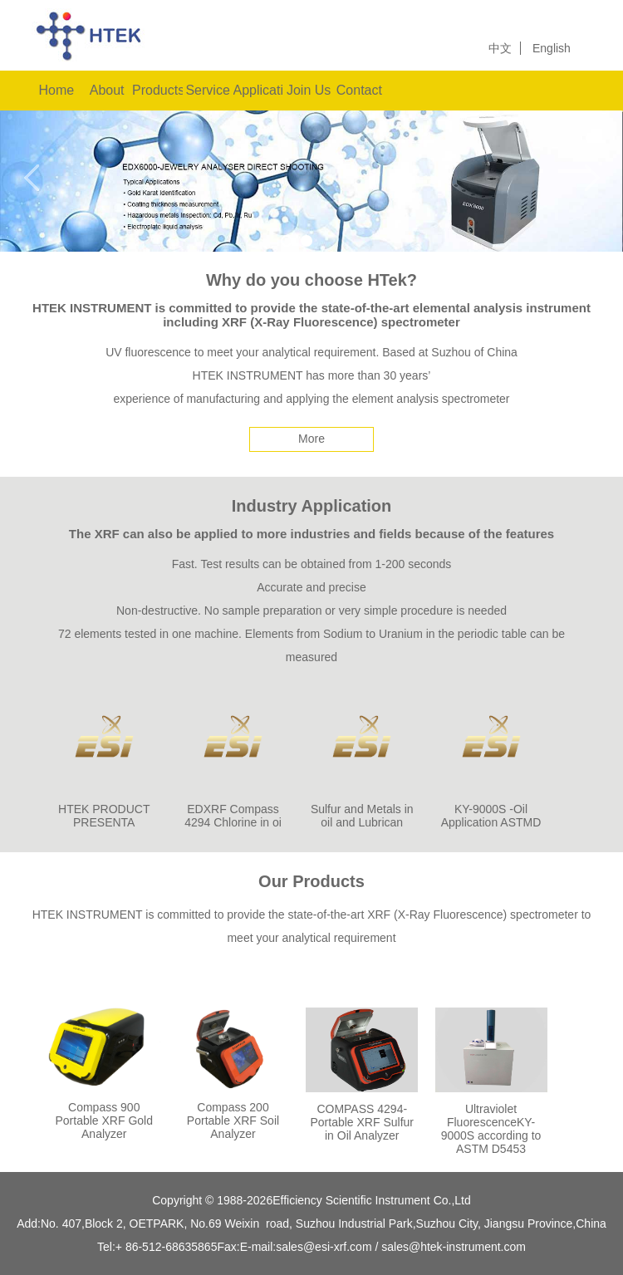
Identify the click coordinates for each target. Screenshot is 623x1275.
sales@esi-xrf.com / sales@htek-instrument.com (401, 1246)
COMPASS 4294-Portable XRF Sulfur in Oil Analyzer (363, 1122)
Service (207, 90)
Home (57, 90)
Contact (359, 90)
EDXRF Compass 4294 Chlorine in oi (233, 815)
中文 (500, 48)
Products (157, 90)
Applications (258, 90)
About (107, 90)
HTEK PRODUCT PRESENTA (104, 815)
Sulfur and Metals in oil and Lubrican (362, 815)
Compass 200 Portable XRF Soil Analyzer (233, 1120)
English (551, 48)
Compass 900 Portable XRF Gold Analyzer (105, 1120)
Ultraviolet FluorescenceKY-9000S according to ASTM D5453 (491, 1128)
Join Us (309, 90)
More (311, 438)
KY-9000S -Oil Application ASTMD (491, 815)
